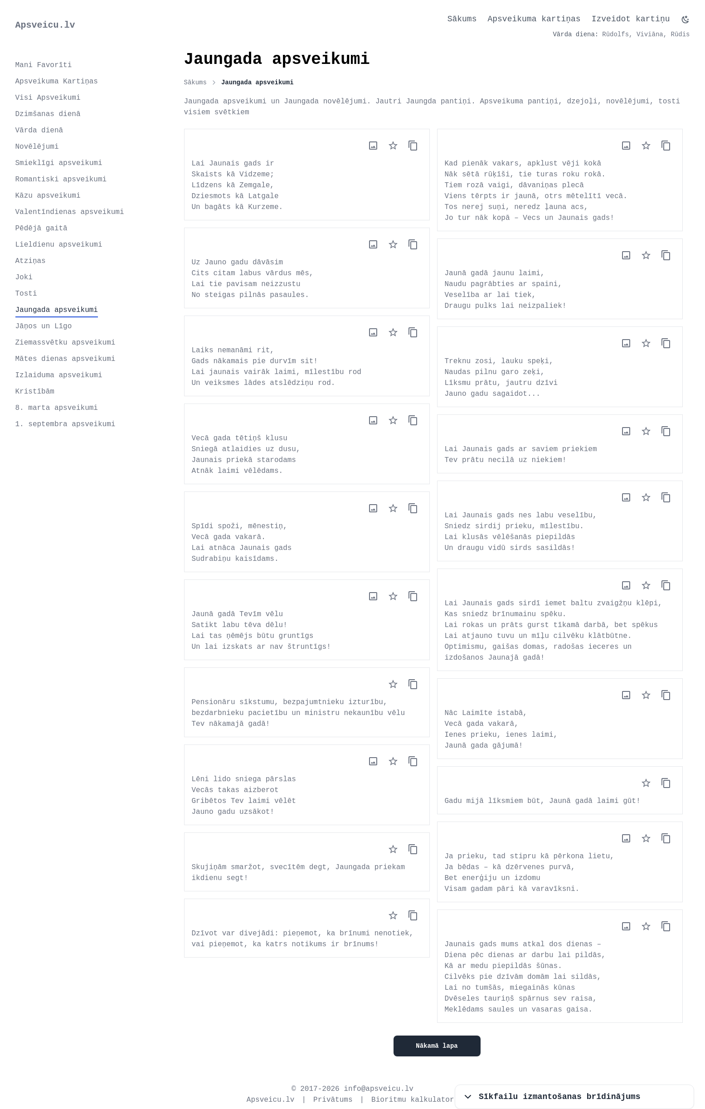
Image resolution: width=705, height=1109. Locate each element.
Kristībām (34, 392)
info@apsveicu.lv (378, 1089)
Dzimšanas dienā (48, 114)
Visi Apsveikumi (48, 98)
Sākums (462, 19)
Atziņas (30, 261)
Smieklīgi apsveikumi (58, 163)
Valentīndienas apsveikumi (69, 212)
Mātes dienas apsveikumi (65, 359)
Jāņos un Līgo (43, 326)
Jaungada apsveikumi (56, 310)
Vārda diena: (575, 34)
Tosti (26, 294)
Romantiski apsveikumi (61, 179)
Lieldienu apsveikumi (58, 245)
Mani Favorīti (43, 65)
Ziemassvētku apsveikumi (65, 343)
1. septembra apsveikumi (65, 424)
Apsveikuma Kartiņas (56, 82)
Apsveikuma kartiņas (533, 19)
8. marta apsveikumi (56, 408)
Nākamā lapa (436, 1046)
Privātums (332, 1100)
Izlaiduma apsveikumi (58, 375)
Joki (24, 277)
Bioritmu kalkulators (414, 1100)
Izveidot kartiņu (631, 19)
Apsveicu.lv (45, 25)
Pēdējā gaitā (41, 228)
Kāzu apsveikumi (48, 196)
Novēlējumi (37, 147)
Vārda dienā (39, 130)
